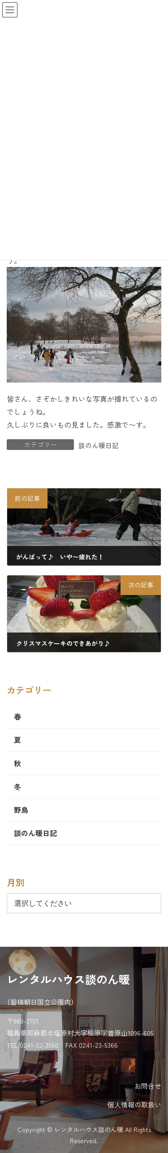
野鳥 (21, 809)
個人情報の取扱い (134, 1104)
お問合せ (147, 1086)
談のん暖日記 (98, 445)
